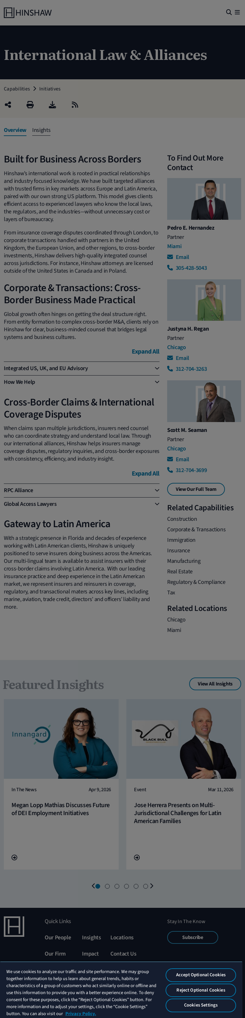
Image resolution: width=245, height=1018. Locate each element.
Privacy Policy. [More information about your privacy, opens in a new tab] (80, 1013)
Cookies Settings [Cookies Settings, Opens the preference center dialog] (201, 1005)
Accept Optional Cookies (201, 974)
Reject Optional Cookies (200, 990)
